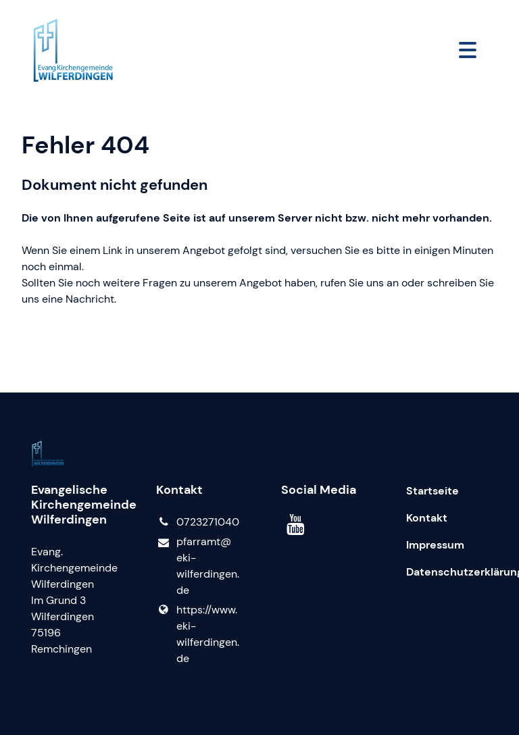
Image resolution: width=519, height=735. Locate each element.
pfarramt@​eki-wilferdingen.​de (197, 566)
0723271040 (197, 522)
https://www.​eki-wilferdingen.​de (197, 634)
